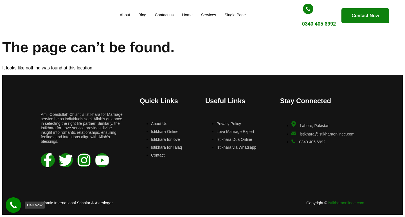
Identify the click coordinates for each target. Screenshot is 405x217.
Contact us (167, 15)
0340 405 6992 (304, 24)
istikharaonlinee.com (346, 203)
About (128, 15)
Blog (145, 15)
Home (190, 15)
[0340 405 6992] (293, 9)
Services (211, 15)
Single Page (238, 15)
